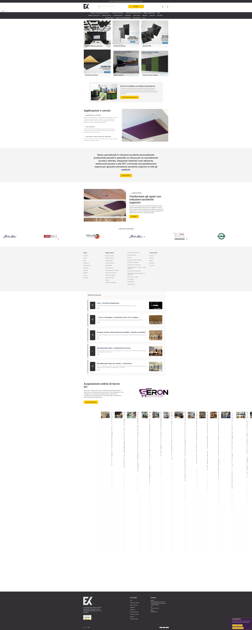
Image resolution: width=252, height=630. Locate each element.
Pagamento (132, 607)
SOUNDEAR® (108, 265)
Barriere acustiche (109, 255)
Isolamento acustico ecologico (134, 260)
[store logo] (86, 6)
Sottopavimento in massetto (133, 264)
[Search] (136, 6)
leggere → (99, 308)
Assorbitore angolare (110, 275)
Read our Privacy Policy (238, 627)
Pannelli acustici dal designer (134, 270)
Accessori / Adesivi (109, 263)
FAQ (131, 600)
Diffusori (107, 280)
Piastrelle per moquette (110, 282)
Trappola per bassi (109, 277)
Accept (235, 625)
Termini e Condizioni (134, 602)
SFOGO (129, 257)
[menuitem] (100, 13)
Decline (240, 625)
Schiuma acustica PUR (110, 272)
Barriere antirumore (109, 258)
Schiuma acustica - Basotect (112, 270)
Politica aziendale (134, 618)
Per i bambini (130, 279)
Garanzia (132, 616)
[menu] (126, 15)
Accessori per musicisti (132, 277)
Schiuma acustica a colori (133, 252)
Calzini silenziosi (109, 268)
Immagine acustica (131, 255)
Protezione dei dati (134, 612)
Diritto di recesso (133, 605)
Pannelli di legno (109, 260)
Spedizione (132, 609)
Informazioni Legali (134, 614)
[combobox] (110, 6)
